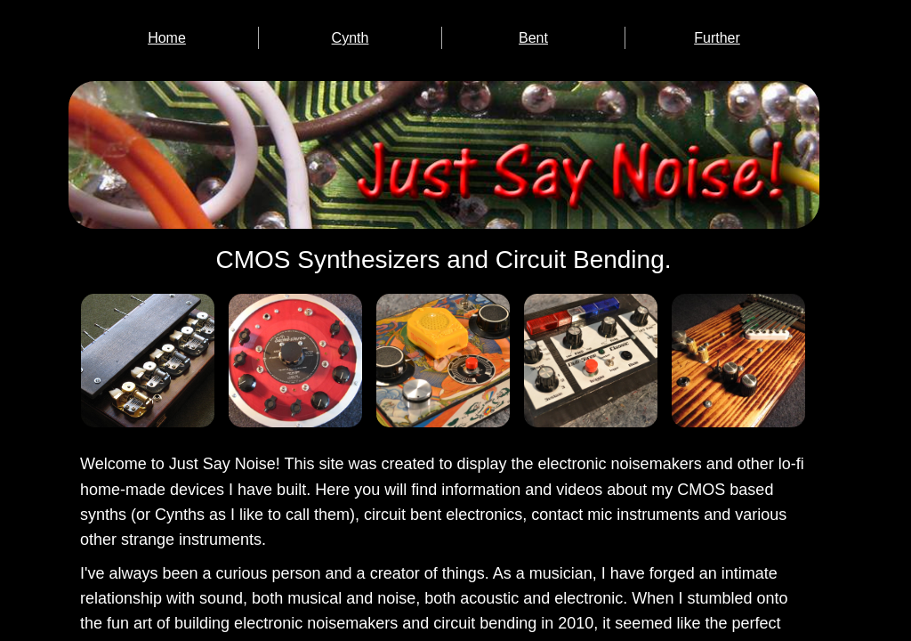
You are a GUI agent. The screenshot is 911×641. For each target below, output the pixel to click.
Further (717, 37)
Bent (533, 37)
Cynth (350, 37)
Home (167, 37)
